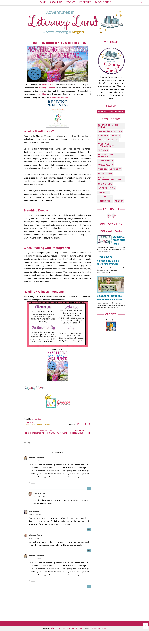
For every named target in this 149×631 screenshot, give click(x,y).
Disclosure (103, 2)
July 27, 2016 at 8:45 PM (35, 559)
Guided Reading (108, 140)
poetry (119, 201)
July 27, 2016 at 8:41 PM (34, 538)
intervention (106, 188)
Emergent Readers (110, 131)
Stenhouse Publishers (59, 97)
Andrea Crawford (36, 458)
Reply (88, 488)
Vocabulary (105, 165)
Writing (103, 169)
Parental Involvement (106, 145)
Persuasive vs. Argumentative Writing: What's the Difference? (108, 261)
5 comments (29, 423)
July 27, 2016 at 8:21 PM (35, 514)
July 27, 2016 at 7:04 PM (39, 496)
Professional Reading (106, 155)
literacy (103, 193)
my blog (42, 94)
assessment (105, 174)
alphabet (116, 169)
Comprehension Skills (108, 126)
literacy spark (29, 424)
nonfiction (105, 201)
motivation (105, 197)
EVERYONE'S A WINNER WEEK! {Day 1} (119, 240)
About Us (56, 2)
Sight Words (105, 161)
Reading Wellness (47, 88)
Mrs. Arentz (34, 511)
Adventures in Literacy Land (60, 628)
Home (42, 2)
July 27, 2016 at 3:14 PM (34, 461)
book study (105, 184)
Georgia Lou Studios (99, 628)
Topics (71, 2)
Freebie (115, 136)
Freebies (85, 2)
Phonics (103, 150)
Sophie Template (77, 628)
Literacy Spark (48, 84)
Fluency (103, 136)
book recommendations (109, 179)
